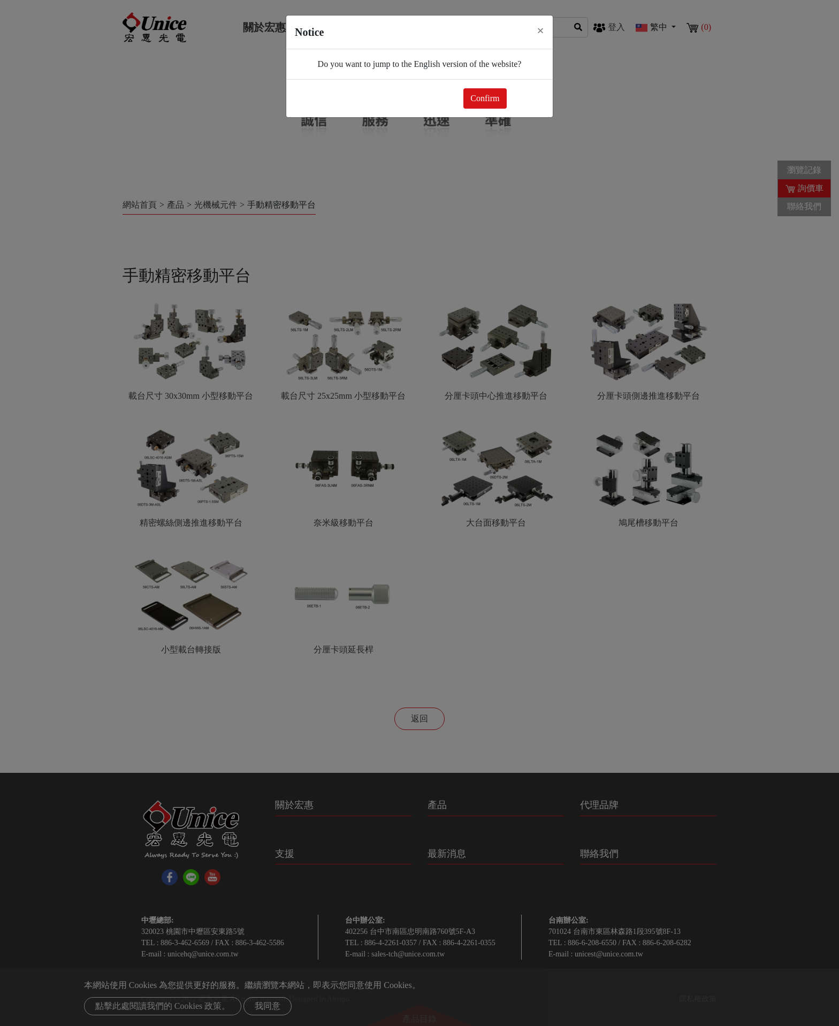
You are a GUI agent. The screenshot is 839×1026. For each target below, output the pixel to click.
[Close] (540, 30)
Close (527, 98)
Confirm (484, 98)
